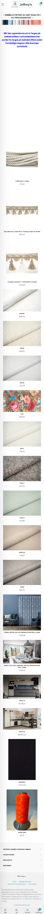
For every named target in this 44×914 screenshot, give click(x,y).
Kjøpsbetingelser (25, 882)
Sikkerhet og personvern (17, 884)
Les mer (22, 899)
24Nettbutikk (26, 905)
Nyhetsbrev (32, 884)
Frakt (15, 882)
